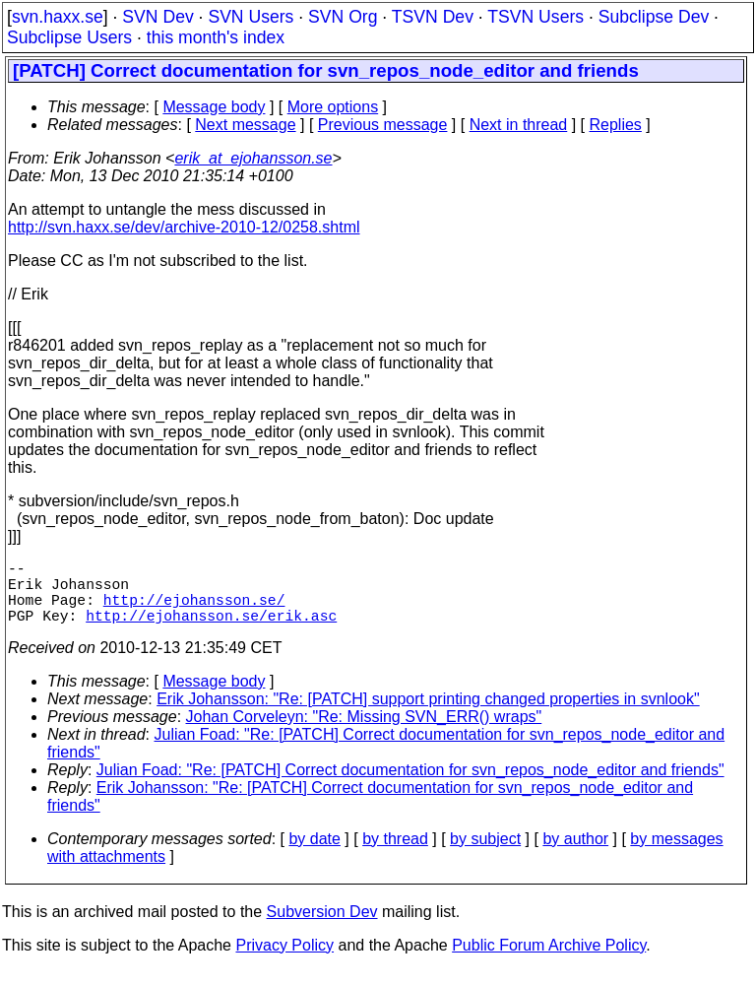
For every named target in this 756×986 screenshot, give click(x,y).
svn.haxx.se (57, 17)
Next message (245, 124)
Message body (213, 107)
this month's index (215, 37)
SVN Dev (157, 17)
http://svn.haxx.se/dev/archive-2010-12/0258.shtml (184, 227)
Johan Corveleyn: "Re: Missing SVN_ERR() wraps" (364, 732)
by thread (395, 854)
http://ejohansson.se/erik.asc (211, 630)
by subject (485, 854)
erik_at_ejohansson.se (253, 158)
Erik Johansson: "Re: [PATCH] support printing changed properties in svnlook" (428, 714)
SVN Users (250, 17)
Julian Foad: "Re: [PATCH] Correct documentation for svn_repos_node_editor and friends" (410, 785)
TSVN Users (535, 17)
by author (575, 854)
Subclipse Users (69, 37)
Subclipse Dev (653, 17)
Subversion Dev (322, 927)
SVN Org (342, 17)
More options (333, 107)
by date (314, 854)
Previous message (383, 124)
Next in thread (519, 124)
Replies (616, 124)
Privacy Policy (284, 961)
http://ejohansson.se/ (194, 611)
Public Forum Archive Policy (549, 961)
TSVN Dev (432, 17)
